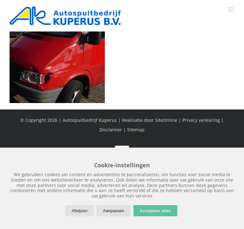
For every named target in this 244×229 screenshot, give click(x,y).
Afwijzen (79, 210)
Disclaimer (110, 130)
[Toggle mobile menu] (231, 9)
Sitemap (136, 130)
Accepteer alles (155, 210)
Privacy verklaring (201, 120)
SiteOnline (166, 120)
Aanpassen (113, 210)
